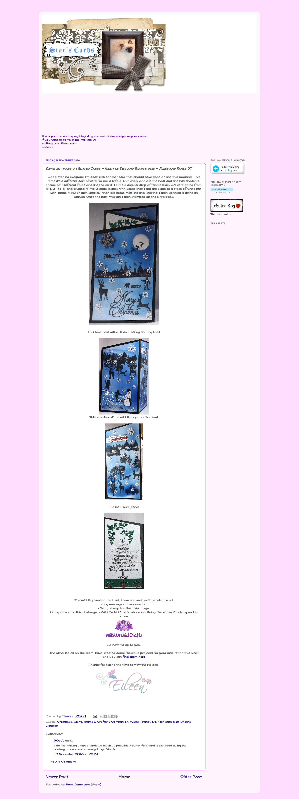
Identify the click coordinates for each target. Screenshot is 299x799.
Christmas (64, 721)
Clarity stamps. (85, 721)
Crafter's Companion (112, 721)
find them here (133, 656)
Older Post (191, 776)
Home (124, 776)
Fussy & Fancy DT (143, 721)
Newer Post (57, 776)
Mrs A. (59, 740)
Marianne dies (168, 721)
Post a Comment (63, 761)
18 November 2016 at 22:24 (76, 754)
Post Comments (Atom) (83, 784)
